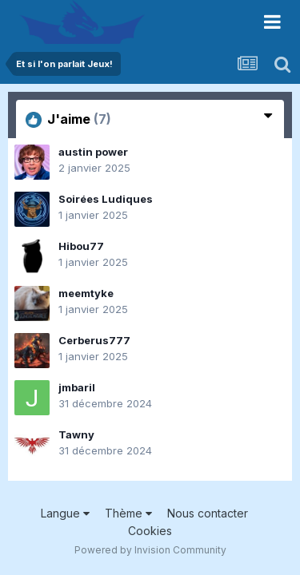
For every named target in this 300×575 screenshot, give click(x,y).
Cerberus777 (94, 340)
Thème (128, 513)
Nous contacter (207, 513)
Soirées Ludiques (105, 198)
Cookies (150, 530)
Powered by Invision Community (150, 550)
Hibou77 (81, 246)
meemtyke (86, 293)
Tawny (76, 434)
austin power (93, 151)
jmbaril (76, 387)
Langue (65, 513)
